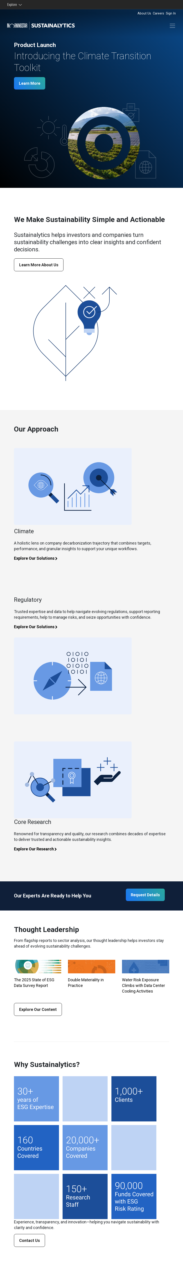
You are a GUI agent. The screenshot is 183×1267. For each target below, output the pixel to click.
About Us (144, 13)
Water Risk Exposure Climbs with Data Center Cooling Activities (143, 985)
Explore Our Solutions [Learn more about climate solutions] (38, 558)
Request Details (145, 894)
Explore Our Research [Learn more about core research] (38, 849)
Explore (12, 4)
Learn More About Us (38, 264)
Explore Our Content (38, 1009)
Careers (158, 13)
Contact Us (29, 1240)
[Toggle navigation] (172, 25)
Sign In (171, 13)
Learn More (29, 83)
